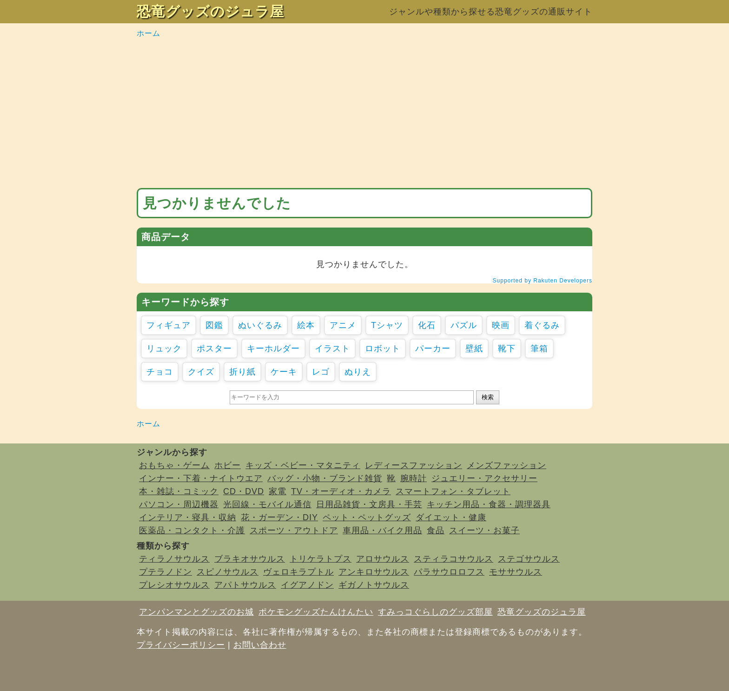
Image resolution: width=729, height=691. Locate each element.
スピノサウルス (227, 572)
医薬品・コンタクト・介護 (192, 530)
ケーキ (284, 371)
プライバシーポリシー (181, 645)
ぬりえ (358, 371)
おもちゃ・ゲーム (174, 465)
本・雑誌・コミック (179, 491)
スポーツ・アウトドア (294, 530)
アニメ (343, 325)
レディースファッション (413, 465)
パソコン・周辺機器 (179, 504)
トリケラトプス (320, 559)
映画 (501, 325)
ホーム (148, 33)
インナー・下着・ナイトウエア (201, 478)
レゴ (321, 371)
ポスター (214, 348)
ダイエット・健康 (451, 517)
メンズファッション (506, 465)
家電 (277, 491)
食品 (435, 530)
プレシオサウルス (174, 585)
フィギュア (168, 325)
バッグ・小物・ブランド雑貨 (324, 478)
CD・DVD (243, 491)
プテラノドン (165, 572)
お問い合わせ (259, 645)
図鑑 (214, 325)
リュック (164, 348)
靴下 (507, 348)
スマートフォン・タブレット (453, 491)
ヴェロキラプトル (298, 572)
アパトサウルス (245, 585)
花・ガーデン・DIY (279, 517)
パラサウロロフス (449, 572)
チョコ (159, 371)
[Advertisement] (364, 113)
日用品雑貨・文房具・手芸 (369, 504)
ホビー (227, 465)
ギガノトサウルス (373, 585)
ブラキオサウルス (249, 559)
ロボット (382, 348)
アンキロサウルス (373, 572)
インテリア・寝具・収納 (187, 517)
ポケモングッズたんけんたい (315, 612)
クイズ (201, 371)
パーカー (433, 348)
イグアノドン (307, 585)
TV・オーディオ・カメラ (341, 491)
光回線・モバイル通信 (267, 504)
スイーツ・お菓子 (484, 530)
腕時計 (413, 478)
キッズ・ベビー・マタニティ (302, 465)
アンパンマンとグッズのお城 (196, 612)
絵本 (306, 325)
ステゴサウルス (529, 559)
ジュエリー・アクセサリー (484, 478)
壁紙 (474, 348)
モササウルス (515, 572)
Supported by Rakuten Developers (542, 280)
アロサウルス (382, 559)
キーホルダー (273, 348)
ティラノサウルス (174, 559)
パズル (464, 325)
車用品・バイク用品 (382, 530)
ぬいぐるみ (260, 325)
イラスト (332, 348)
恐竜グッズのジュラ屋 (210, 11)
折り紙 (242, 371)
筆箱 (539, 348)
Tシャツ (387, 325)
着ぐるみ (542, 325)
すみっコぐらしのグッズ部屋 (435, 612)
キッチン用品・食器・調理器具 (488, 504)
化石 (427, 325)
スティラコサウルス (453, 559)
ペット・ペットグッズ (367, 517)
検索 (488, 397)
